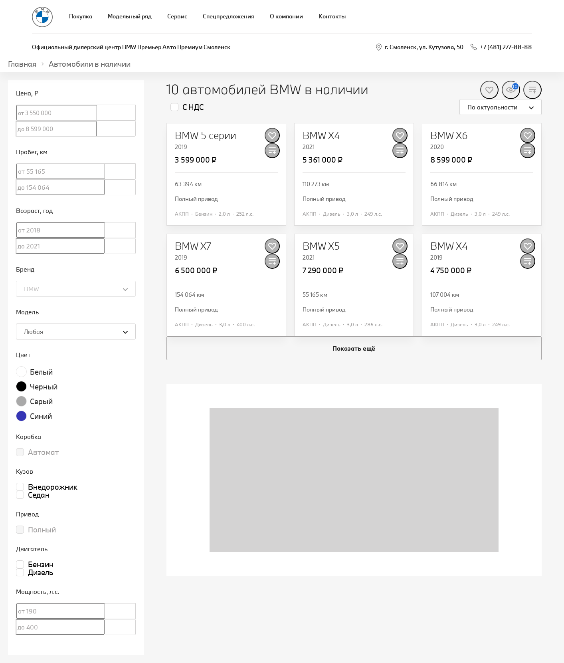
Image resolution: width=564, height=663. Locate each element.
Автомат (43, 452)
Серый (41, 401)
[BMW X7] (193, 246)
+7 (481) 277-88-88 (505, 47)
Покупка (80, 16)
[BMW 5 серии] (205, 135)
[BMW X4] (321, 135)
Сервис (177, 16)
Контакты (332, 16)
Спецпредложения (228, 16)
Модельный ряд (130, 16)
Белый (41, 372)
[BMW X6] (449, 135)
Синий (41, 416)
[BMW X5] (321, 246)
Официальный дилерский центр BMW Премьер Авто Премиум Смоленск (131, 47)
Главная (22, 64)
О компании (286, 16)
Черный (43, 386)
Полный (42, 530)
